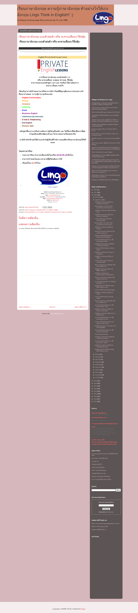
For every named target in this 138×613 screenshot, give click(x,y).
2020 (95, 195)
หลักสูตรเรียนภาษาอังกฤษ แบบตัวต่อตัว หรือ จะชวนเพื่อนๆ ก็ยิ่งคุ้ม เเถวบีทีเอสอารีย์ (105, 103)
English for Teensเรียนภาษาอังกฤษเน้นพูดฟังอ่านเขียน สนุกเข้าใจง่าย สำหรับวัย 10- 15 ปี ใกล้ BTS (106, 148)
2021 (95, 192)
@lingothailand (55, 200)
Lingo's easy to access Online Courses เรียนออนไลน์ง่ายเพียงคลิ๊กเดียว (105, 108)
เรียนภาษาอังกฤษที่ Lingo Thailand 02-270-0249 (106, 112)
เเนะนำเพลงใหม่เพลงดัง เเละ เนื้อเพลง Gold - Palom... (104, 341)
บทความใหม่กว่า (24, 307)
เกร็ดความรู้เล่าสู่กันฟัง (98, 467)
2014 (95, 394)
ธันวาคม (98, 197)
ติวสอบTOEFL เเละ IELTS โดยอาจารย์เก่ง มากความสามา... (104, 207)
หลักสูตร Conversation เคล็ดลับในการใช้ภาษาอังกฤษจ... (104, 244)
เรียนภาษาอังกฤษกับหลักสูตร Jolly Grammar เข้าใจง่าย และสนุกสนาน (104, 171)
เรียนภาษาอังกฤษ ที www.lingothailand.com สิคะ (106, 523)
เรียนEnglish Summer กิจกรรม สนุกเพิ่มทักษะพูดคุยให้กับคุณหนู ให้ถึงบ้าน (106, 176)
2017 (95, 386)
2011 (95, 401)
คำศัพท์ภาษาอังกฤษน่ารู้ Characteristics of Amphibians (104, 274)
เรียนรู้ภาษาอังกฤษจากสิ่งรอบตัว (101, 476)
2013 (95, 396)
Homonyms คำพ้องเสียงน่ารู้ (100, 458)
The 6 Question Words (101, 334)
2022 (95, 190)
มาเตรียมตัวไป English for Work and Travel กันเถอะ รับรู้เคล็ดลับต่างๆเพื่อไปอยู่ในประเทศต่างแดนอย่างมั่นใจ (106, 161)
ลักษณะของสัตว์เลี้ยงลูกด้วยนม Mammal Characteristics (104, 236)
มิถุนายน (98, 364)
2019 (95, 381)
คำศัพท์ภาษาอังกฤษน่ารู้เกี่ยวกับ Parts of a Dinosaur (104, 310)
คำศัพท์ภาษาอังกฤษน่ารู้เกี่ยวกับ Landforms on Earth (104, 203)
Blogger (83, 609)
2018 (95, 383)
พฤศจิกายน (98, 200)
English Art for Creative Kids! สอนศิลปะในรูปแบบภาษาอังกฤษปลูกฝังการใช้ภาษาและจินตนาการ (106, 166)
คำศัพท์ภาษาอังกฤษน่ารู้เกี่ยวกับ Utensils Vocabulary (104, 215)
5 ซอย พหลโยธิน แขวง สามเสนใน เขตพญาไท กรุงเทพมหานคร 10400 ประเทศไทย (48, 212)
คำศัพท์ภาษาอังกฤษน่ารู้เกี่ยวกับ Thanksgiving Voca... (104, 346)
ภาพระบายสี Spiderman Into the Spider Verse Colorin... (104, 322)
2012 (95, 399)
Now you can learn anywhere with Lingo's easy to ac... (105, 232)
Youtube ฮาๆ (95, 461)
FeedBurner (110, 512)
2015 (95, 391)
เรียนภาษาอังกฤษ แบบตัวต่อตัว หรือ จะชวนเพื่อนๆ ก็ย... (105, 265)
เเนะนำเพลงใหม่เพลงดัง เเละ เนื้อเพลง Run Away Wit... (104, 330)
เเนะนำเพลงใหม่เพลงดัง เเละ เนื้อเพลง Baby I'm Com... (104, 318)
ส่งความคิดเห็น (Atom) (56, 313)
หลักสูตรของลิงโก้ (97, 464)
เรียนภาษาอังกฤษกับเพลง (99, 470)
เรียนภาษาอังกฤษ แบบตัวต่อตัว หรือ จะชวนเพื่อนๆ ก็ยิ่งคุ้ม (52, 36)
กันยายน (98, 357)
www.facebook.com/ (50, 197)
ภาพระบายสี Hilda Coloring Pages (105, 290)
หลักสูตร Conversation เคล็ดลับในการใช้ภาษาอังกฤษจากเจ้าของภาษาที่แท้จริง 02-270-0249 (105, 120)
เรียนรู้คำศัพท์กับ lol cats (99, 473)
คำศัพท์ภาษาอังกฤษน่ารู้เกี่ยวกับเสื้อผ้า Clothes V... (104, 269)
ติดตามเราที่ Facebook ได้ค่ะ (100, 526)
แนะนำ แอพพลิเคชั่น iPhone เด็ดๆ (101, 479)
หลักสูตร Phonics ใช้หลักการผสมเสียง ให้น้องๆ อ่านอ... (104, 286)
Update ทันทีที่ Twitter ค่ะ (99, 529)
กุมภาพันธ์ (98, 375)
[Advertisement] (52, 290)
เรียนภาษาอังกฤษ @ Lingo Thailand (102, 152)
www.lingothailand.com (54, 195)
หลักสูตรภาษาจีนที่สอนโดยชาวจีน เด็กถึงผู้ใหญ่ (105, 180)
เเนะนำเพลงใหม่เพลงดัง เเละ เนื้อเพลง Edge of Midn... (104, 240)
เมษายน (97, 370)
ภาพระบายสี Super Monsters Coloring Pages (103, 219)
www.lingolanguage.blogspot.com (54, 198)
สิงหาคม (98, 359)
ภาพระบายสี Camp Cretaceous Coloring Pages (104, 261)
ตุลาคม (97, 354)
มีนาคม (97, 372)
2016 (95, 388)
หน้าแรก (52, 307)
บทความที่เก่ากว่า (81, 307)
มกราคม (98, 377)
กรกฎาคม (98, 362)
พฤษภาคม (98, 367)
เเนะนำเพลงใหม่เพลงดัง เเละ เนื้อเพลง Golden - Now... (104, 305)
